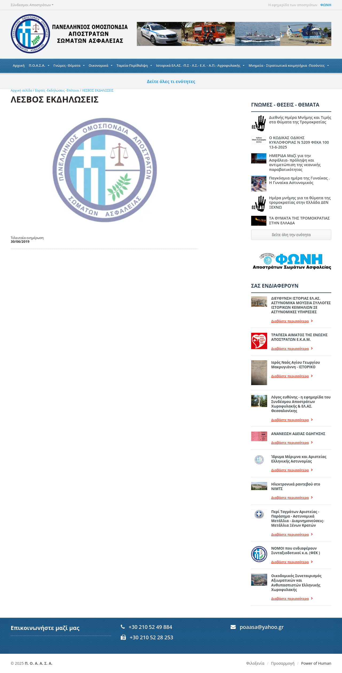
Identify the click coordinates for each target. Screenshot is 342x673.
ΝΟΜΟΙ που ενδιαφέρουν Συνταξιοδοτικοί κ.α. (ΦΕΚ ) (295, 550)
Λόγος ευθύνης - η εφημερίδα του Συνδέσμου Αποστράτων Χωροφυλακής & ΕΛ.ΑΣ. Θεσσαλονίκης (301, 404)
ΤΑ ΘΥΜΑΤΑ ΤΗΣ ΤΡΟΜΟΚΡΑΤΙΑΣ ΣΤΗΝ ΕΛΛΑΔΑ (299, 220)
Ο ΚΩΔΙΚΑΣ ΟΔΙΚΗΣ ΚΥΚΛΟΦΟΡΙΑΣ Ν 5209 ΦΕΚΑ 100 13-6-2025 (299, 142)
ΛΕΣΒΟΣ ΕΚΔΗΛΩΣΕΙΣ (98, 90)
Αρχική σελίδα (21, 90)
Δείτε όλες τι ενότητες (171, 81)
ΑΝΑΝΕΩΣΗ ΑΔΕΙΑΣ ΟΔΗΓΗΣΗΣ (298, 433)
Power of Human (316, 663)
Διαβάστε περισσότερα (292, 321)
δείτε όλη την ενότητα (291, 234)
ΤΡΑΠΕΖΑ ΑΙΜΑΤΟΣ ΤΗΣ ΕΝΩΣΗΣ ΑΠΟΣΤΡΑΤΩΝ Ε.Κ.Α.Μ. (299, 337)
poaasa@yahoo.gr (262, 627)
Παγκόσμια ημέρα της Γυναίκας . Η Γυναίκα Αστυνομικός (299, 180)
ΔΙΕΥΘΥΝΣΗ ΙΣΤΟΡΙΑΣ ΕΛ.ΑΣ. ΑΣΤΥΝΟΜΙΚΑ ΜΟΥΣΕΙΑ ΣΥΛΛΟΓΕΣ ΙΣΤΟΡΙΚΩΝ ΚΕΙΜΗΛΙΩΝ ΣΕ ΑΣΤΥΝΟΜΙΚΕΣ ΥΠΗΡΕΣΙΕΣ (301, 305)
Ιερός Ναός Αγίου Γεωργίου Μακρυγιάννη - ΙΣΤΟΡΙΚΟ (295, 364)
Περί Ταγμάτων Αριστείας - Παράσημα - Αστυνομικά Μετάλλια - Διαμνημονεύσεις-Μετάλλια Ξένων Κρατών (297, 518)
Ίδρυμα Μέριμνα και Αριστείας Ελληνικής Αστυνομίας (298, 459)
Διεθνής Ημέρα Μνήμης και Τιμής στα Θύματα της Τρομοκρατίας (300, 119)
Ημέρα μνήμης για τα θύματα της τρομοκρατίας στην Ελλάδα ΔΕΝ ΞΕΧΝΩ (300, 202)
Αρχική (19, 65)
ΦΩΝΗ (325, 4)
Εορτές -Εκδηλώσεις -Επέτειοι (57, 90)
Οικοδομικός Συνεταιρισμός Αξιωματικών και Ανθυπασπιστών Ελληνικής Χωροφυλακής (296, 582)
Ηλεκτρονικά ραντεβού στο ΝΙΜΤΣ (295, 486)
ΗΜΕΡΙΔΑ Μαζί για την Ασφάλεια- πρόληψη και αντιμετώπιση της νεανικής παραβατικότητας (295, 162)
